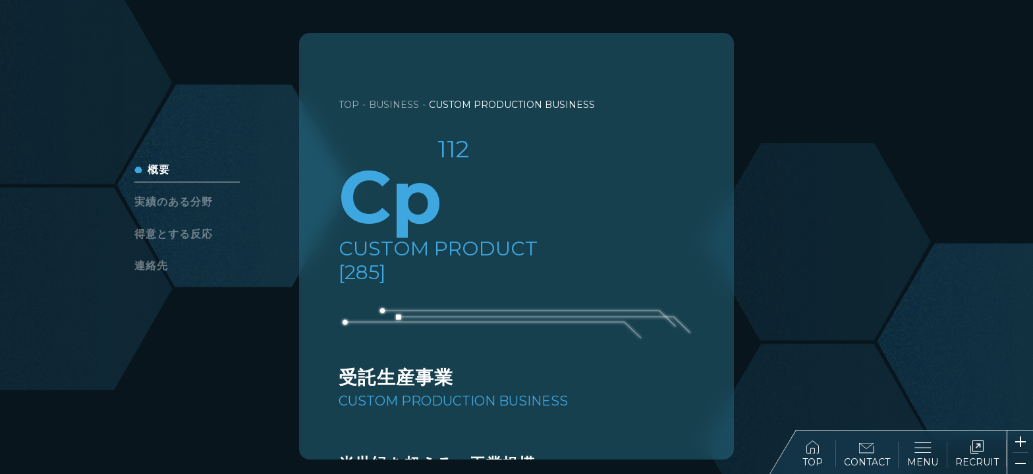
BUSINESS (394, 105)
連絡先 (151, 265)
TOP (812, 453)
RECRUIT (977, 453)
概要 (159, 169)
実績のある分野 (173, 201)
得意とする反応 (173, 234)
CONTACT (867, 455)
